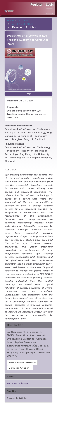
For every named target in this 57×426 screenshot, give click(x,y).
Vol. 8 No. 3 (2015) (22, 24)
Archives (24, 20)
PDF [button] (28, 94)
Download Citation (20, 367)
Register (36, 4)
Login (50, 4)
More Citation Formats (22, 362)
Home (10, 20)
